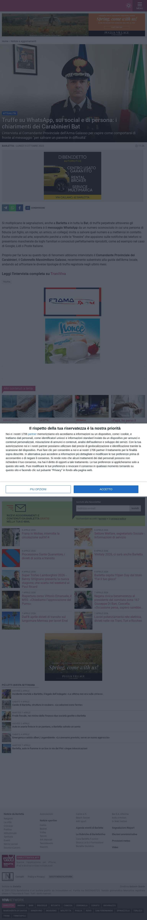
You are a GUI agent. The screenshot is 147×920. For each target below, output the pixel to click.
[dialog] (73, 460)
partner (32, 434)
